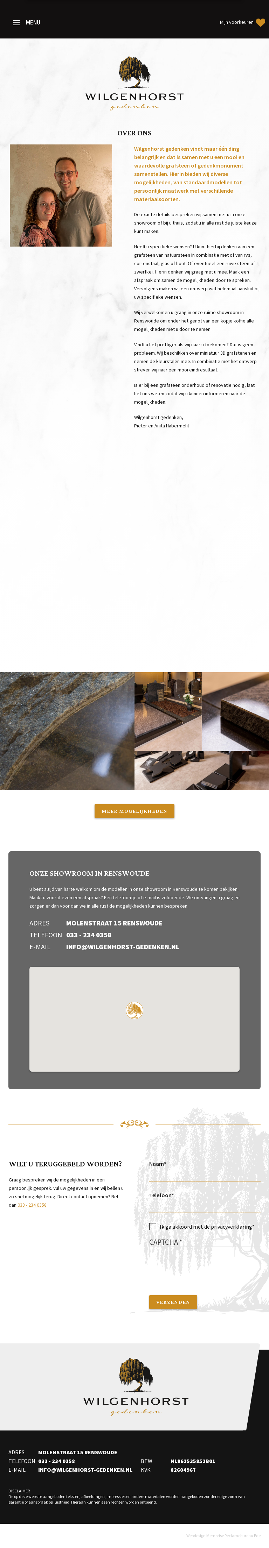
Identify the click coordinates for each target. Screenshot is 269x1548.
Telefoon (160, 1195)
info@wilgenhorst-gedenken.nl (122, 946)
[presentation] (202, 1267)
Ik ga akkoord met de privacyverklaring (206, 1226)
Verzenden (173, 1302)
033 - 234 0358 (88, 934)
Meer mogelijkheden (134, 811)
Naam (156, 1163)
